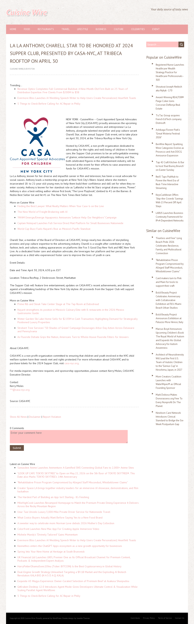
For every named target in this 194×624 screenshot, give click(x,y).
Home (13, 29)
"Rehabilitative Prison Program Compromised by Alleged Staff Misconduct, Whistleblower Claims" (72, 482)
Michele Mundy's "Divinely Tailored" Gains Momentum (47, 534)
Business (101, 29)
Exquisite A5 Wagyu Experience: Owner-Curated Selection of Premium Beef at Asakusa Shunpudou (73, 581)
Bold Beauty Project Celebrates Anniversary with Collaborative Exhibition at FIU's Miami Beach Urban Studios (168, 300)
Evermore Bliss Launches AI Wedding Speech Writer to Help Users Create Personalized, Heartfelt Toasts (76, 98)
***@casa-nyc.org (20, 389)
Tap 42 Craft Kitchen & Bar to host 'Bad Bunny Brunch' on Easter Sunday (170, 166)
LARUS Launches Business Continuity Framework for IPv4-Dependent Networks (170, 216)
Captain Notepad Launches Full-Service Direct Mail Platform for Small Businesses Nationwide (70, 223)
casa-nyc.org (71, 363)
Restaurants (46, 29)
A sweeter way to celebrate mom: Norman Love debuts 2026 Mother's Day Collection (65, 523)
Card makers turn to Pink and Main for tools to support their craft (168, 282)
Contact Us (179, 618)
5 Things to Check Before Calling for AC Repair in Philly (48, 103)
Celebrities (138, 29)
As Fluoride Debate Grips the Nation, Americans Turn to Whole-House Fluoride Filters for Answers (73, 337)
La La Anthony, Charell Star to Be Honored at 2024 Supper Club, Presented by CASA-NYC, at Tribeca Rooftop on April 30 (71, 53)
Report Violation (52, 416)
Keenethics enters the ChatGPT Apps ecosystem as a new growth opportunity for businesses (69, 546)
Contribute (135, 618)
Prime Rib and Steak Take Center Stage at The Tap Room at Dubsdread (58, 304)
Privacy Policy (149, 618)
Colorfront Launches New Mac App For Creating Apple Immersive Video (58, 529)
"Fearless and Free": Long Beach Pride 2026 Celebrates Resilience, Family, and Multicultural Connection (169, 246)
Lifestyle (82, 29)
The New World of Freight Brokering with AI (42, 211)
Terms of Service (165, 618)
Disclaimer (35, 416)
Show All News (18, 416)
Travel (65, 29)
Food (27, 29)
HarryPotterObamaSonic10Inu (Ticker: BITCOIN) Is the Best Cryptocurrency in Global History (69, 566)
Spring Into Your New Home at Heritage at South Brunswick (50, 551)
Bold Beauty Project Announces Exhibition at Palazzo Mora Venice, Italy (169, 318)
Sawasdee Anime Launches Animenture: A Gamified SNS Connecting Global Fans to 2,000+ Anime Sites (75, 467)
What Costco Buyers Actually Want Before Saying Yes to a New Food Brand (59, 517)
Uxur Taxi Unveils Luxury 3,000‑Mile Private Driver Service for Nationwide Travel (63, 512)
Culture (119, 29)
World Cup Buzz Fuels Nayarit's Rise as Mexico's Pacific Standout (53, 229)
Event (156, 29)
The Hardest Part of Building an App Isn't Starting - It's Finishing (53, 497)
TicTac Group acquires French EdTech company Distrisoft (168, 119)
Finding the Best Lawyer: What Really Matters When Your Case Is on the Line (60, 206)
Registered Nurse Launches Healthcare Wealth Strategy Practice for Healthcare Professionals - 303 (170, 72)
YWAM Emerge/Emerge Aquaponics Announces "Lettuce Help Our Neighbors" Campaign (67, 217)
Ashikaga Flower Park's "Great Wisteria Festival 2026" (168, 133)
